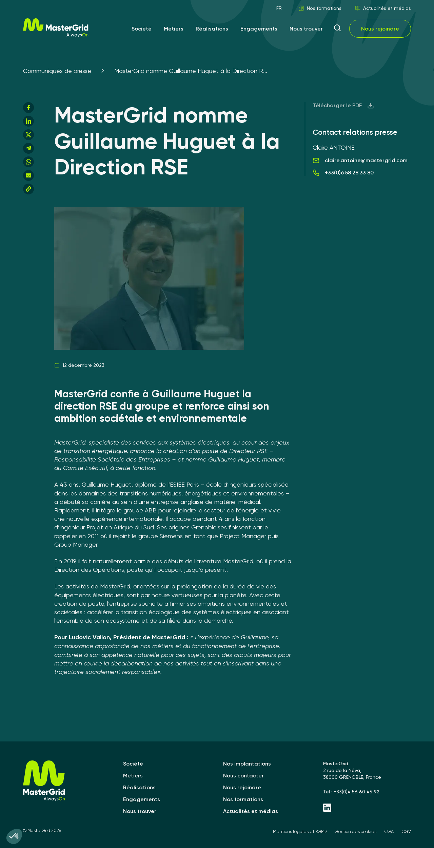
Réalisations (212, 28)
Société (142, 28)
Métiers (173, 28)
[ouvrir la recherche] (337, 28)
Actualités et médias (383, 8)
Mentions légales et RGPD (300, 831)
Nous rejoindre (380, 28)
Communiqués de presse (57, 70)
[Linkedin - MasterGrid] (367, 808)
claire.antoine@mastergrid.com (360, 160)
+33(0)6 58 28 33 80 (343, 172)
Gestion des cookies (355, 831)
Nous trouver (306, 28)
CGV (406, 831)
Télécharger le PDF (343, 105)
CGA (389, 831)
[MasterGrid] (55, 35)
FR (279, 8)
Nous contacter (243, 775)
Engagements (258, 28)
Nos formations (320, 8)
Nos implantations (247, 763)
